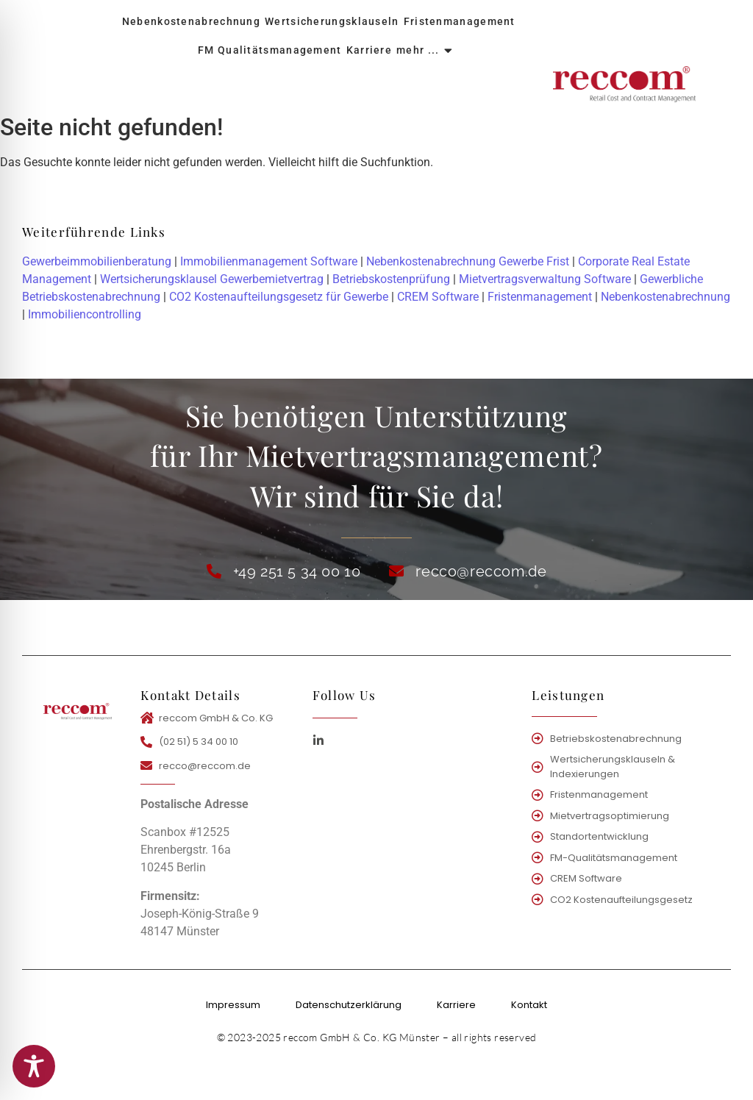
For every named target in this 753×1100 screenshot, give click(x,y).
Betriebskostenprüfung (391, 279)
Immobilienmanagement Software (268, 261)
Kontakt (529, 1005)
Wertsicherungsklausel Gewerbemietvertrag (212, 279)
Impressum (233, 1005)
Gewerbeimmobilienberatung (96, 261)
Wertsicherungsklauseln (332, 21)
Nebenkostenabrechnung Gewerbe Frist (467, 261)
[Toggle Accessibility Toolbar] (34, 1066)
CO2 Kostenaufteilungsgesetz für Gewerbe (278, 297)
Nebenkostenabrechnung (191, 21)
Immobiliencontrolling (84, 314)
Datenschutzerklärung (349, 1005)
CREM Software (438, 297)
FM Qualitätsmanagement (270, 50)
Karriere (369, 50)
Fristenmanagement (459, 21)
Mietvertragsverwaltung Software (545, 279)
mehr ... (418, 49)
